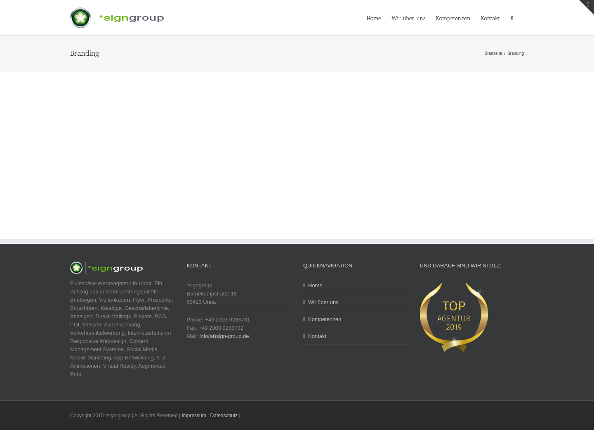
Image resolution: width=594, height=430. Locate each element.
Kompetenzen (324, 319)
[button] (512, 17)
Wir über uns (323, 302)
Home (315, 285)
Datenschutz (224, 415)
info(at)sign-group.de (224, 336)
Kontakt (317, 336)
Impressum (194, 415)
